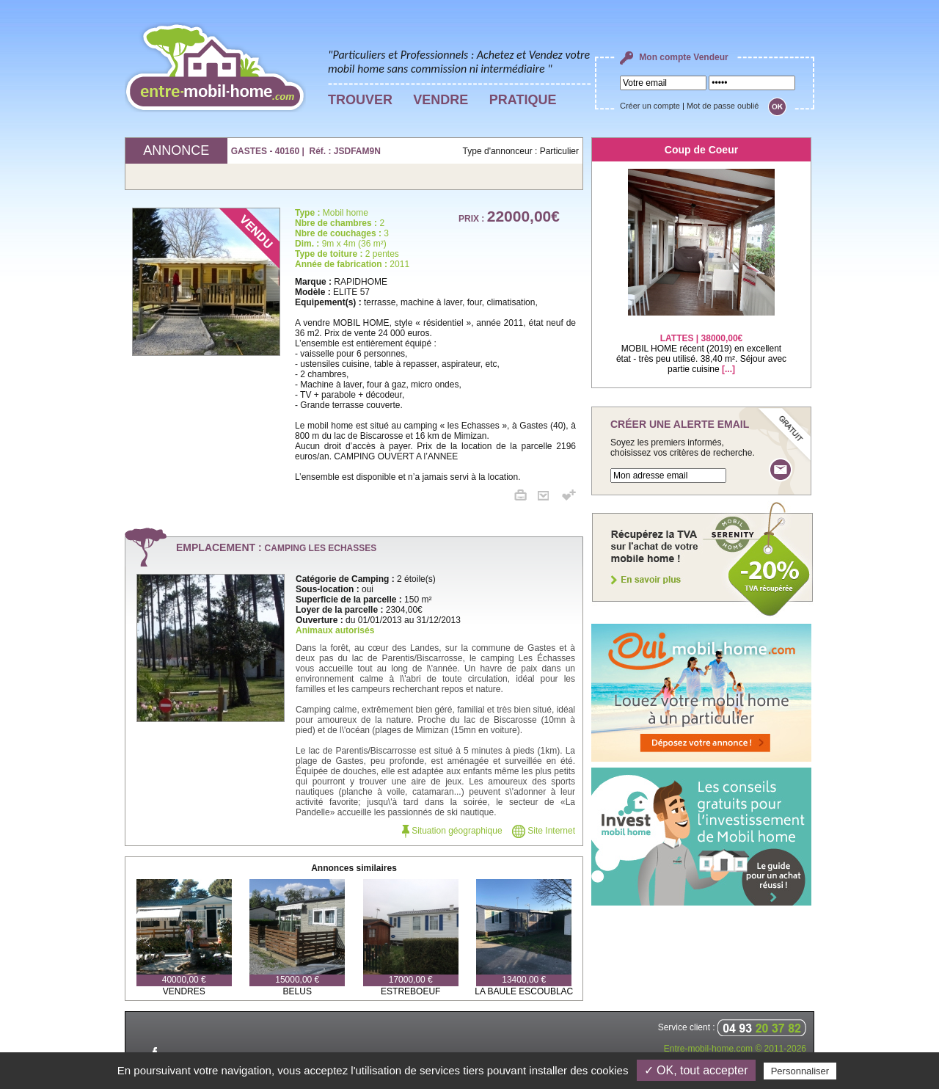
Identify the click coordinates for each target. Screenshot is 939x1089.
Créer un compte (650, 105)
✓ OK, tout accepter (696, 1070)
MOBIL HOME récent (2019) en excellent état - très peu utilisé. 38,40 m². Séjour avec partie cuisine (701, 344)
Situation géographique (452, 831)
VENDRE (440, 99)
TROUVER (360, 99)
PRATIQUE (523, 99)
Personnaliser (800, 1071)
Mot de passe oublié (723, 105)
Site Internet (543, 831)
